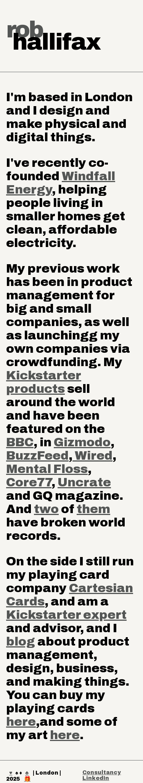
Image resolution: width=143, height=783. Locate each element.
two (46, 509)
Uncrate (84, 482)
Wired (92, 455)
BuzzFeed (37, 455)
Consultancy (101, 772)
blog (20, 641)
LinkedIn (95, 778)
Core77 (28, 482)
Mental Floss (47, 469)
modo (92, 442)
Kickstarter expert (66, 615)
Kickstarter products (43, 382)
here (21, 721)
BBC (20, 442)
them (93, 509)
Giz (64, 442)
